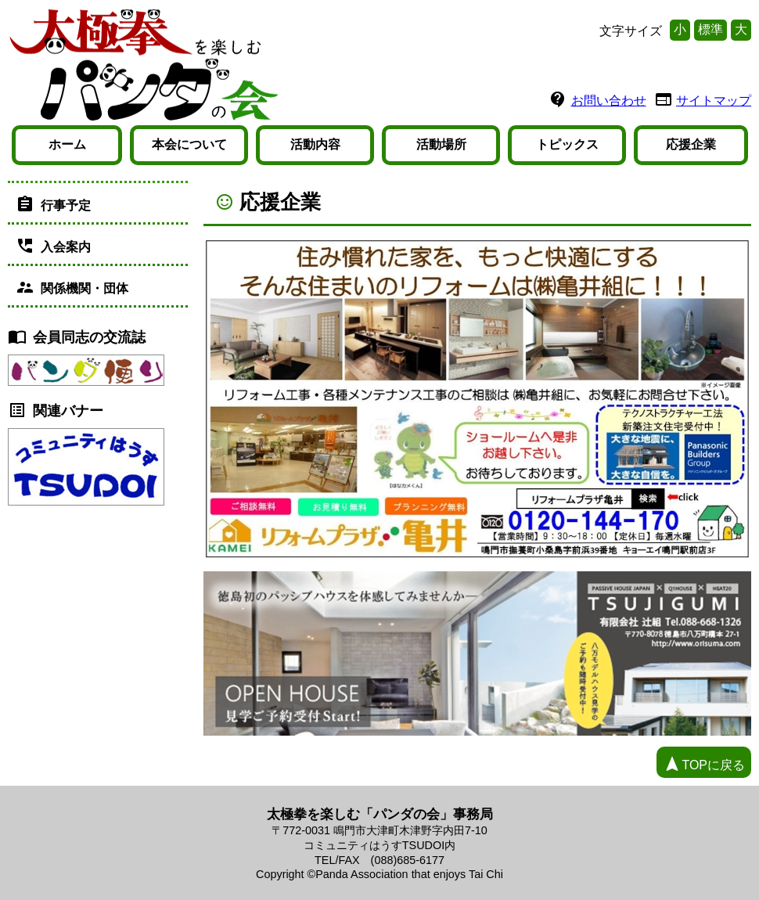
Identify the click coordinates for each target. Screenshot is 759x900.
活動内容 (315, 144)
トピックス (567, 144)
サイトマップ (713, 100)
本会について (189, 144)
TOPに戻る (704, 763)
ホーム (67, 144)
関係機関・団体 (72, 287)
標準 (710, 29)
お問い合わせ (608, 100)
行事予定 (53, 204)
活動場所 (441, 144)
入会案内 (53, 245)
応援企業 (691, 144)
